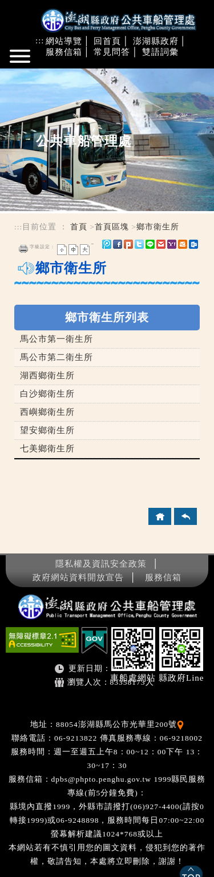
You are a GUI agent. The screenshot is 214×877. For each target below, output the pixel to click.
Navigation (21, 61)
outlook (193, 244)
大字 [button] (85, 249)
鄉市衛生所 (157, 227)
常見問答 (112, 51)
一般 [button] (73, 249)
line (150, 244)
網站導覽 (64, 41)
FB (117, 244)
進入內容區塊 (27, 73)
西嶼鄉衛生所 (47, 412)
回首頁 (107, 41)
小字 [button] (62, 249)
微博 (106, 244)
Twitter (139, 244)
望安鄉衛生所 (47, 430)
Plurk (128, 244)
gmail (160, 244)
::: (40, 40)
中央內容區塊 (41, 296)
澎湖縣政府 (156, 41)
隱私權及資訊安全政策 (101, 563)
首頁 (78, 227)
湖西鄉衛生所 (47, 375)
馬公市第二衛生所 (56, 357)
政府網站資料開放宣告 (78, 577)
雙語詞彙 (160, 51)
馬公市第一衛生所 (56, 338)
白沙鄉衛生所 (47, 393)
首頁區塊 (112, 227)
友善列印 (23, 248)
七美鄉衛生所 (47, 448)
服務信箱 (64, 51)
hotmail (182, 244)
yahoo (171, 244)
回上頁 (185, 516)
